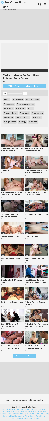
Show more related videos (24, 356)
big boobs (8, 108)
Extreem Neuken (8, 411)
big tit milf (20, 108)
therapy (22, 122)
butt (30, 108)
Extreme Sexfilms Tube (25, 409)
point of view (37, 113)
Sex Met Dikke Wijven (22, 416)
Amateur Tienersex (18, 414)
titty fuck (33, 122)
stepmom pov (10, 122)
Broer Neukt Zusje (35, 411)
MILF (6, 100)
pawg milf (24, 113)
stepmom (37, 117)
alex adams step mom (25, 104)
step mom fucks (22, 117)
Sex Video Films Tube (13, 4)
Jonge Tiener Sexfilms (31, 418)
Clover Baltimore (32, 100)
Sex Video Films (8, 416)
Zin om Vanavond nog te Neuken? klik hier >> (24, 86)
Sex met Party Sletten (37, 416)
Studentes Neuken (16, 418)
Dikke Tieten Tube (40, 409)
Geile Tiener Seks (42, 414)
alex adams (9, 104)
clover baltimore (10, 113)
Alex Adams (18, 100)
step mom (8, 117)
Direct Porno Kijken (21, 411)
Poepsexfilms (30, 414)
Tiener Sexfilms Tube (9, 409)
